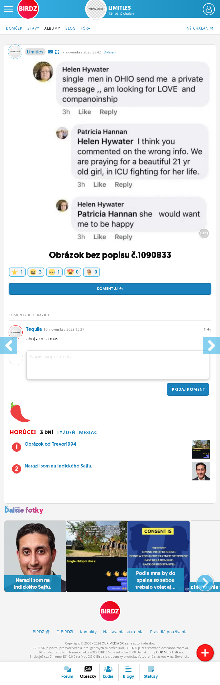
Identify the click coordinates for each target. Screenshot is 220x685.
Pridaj (188, 389)
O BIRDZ (64, 632)
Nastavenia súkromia (123, 632)
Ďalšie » (110, 52)
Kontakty (88, 632)
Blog (70, 28)
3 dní (46, 433)
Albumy (52, 28)
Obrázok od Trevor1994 (116, 446)
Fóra (86, 28)
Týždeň (66, 433)
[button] (200, 580)
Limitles (121, 10)
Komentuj (110, 288)
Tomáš (73, 652)
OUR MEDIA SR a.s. (115, 644)
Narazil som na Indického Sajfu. (110, 468)
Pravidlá (169, 632)
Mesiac (88, 433)
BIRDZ (110, 611)
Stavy (33, 28)
